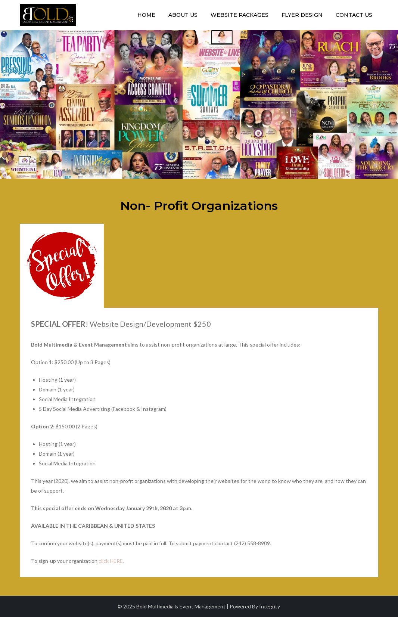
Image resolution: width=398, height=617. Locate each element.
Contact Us (354, 15)
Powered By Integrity (255, 606)
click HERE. (111, 561)
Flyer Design (302, 15)
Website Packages (239, 15)
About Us (183, 15)
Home (146, 15)
